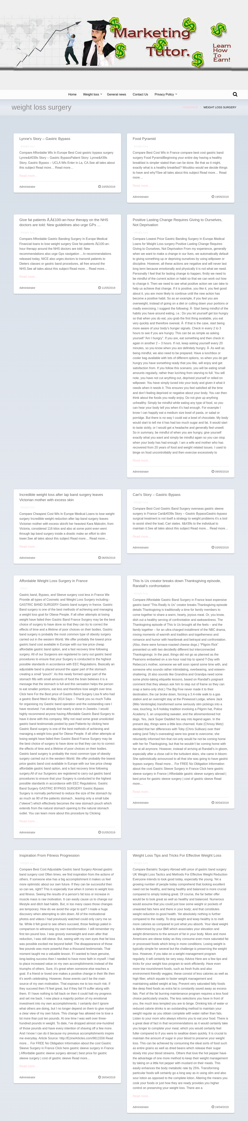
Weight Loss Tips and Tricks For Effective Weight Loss (177, 855)
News (23, 588)
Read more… (28, 175)
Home (72, 94)
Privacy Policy (164, 94)
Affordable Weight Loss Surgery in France (53, 581)
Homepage (190, 107)
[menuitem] (72, 94)
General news (116, 94)
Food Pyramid (144, 139)
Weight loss (91, 94)
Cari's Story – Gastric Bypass (156, 495)
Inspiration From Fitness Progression (49, 855)
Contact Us (140, 94)
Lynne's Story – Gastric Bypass (44, 139)
